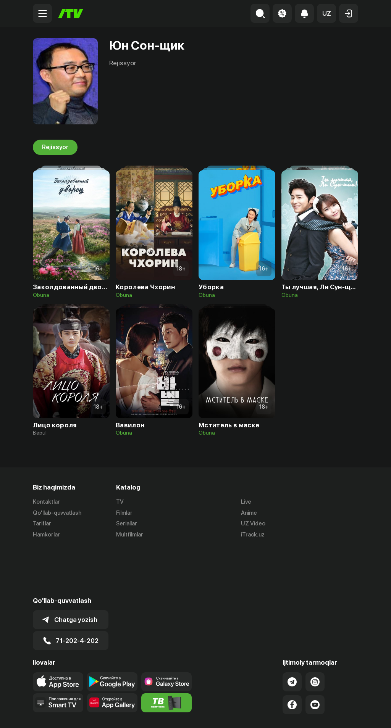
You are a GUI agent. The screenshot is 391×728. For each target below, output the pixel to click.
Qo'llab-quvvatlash (57, 512)
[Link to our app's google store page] (112, 633)
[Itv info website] (166, 654)
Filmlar (124, 512)
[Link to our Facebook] (292, 655)
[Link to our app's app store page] (58, 633)
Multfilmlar (129, 535)
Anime (249, 512)
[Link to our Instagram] (315, 633)
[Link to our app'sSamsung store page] (166, 633)
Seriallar (126, 523)
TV (120, 501)
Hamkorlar (46, 535)
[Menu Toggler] (42, 13)
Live (246, 501)
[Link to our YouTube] (315, 655)
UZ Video (253, 523)
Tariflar (42, 523)
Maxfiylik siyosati (336, 713)
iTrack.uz (253, 535)
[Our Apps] (58, 654)
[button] (326, 13)
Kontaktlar (46, 501)
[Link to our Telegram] (292, 633)
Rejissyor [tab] (55, 147)
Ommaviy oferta (284, 713)
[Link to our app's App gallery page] (112, 654)
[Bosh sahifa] (70, 13)
